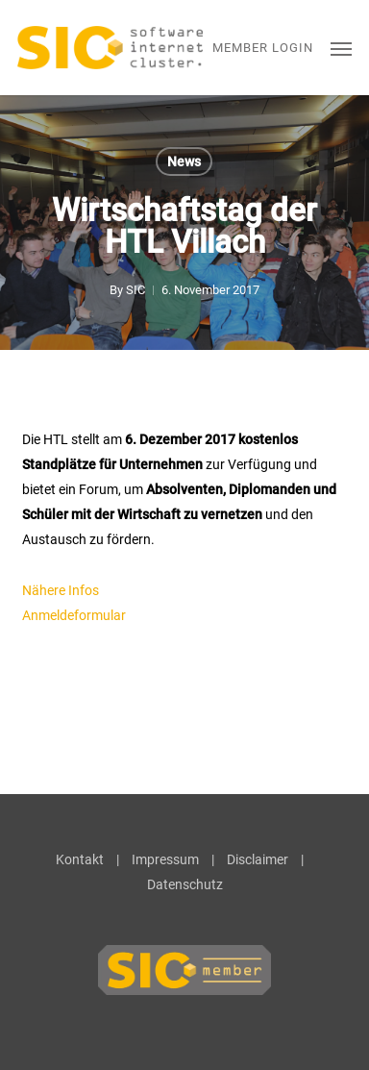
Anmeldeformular (75, 615)
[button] (341, 48)
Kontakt (80, 859)
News (184, 161)
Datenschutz (185, 884)
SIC (135, 290)
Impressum (165, 859)
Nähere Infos (60, 590)
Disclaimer (257, 859)
